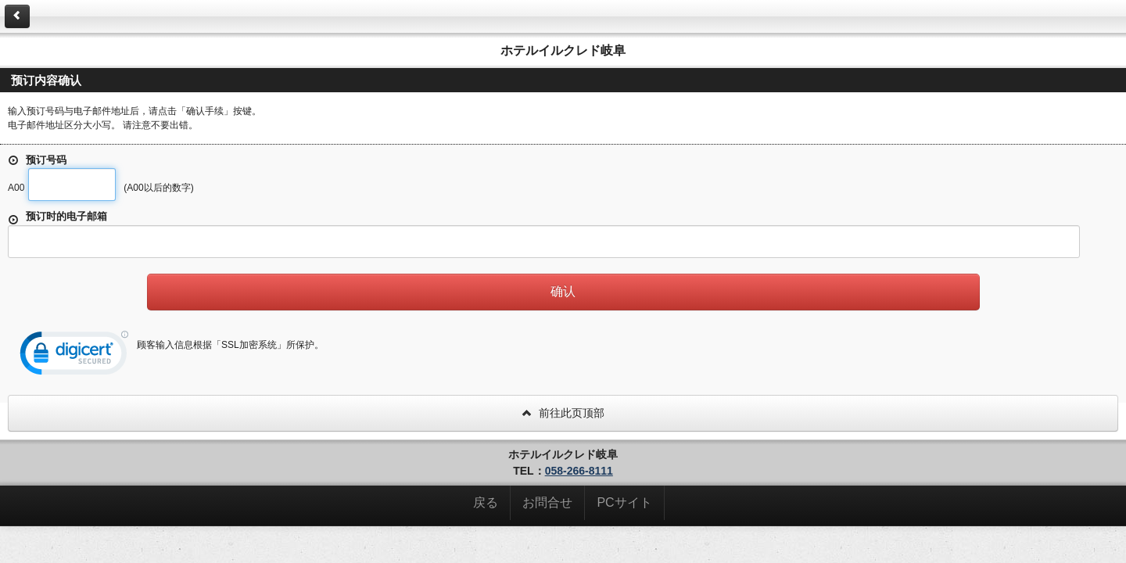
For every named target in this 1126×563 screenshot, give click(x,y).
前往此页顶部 (563, 413)
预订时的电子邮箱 (57, 217)
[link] (74, 356)
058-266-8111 (579, 470)
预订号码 (37, 160)
